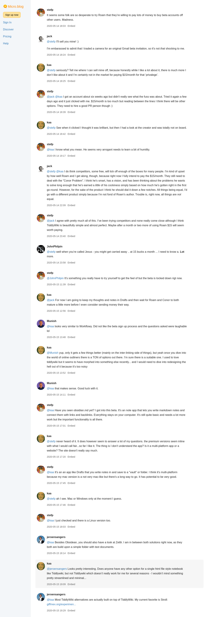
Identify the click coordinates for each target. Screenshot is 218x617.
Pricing (7, 36)
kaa (54, 64)
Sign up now (11, 14)
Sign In (7, 22)
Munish (56, 321)
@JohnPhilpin (60, 278)
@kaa (63, 96)
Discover (8, 29)
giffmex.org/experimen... (66, 604)
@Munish (57, 352)
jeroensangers (61, 537)
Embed (76, 26)
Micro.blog (16, 6)
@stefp (56, 41)
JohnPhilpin (59, 246)
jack (54, 36)
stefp (55, 9)
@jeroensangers (62, 568)
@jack (55, 96)
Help (6, 43)
